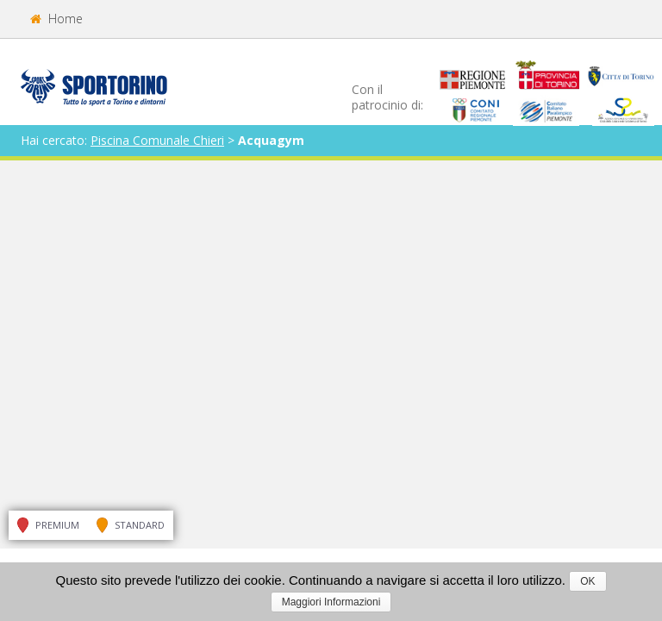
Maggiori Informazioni (331, 602)
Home (56, 18)
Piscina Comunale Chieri (157, 140)
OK (587, 581)
